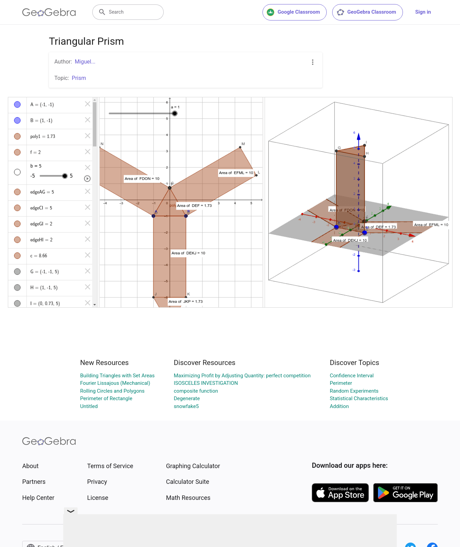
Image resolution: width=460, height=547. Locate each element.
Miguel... (85, 61)
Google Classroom (293, 12)
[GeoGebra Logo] (49, 12)
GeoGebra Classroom (366, 12)
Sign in (423, 12)
